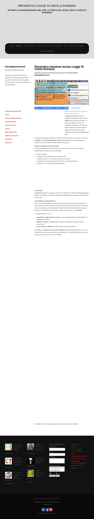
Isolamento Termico (10, 125)
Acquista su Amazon (54, 498)
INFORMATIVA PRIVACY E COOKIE (47, 513)
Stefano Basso (56, 502)
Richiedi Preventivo (47, 108)
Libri (65, 46)
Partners (37, 498)
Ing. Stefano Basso (81, 463)
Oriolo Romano (75, 108)
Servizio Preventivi (10, 84)
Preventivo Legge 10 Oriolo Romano (47, 6)
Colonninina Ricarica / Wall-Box (13, 118)
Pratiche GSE (8, 139)
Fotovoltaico (73, 46)
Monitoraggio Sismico (11, 132)
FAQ (41, 498)
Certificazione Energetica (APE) (13, 111)
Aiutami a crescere (47, 51)
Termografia (8, 142)
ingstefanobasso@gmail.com (79, 456)
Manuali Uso (41, 46)
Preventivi (19, 46)
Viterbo (66, 108)
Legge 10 (7, 128)
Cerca (81, 46)
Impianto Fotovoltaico (10, 121)
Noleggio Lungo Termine (11, 135)
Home (12, 46)
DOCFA (7, 114)
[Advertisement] (47, 29)
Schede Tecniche (29, 46)
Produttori (51, 46)
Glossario (45, 498)
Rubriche (59, 46)
